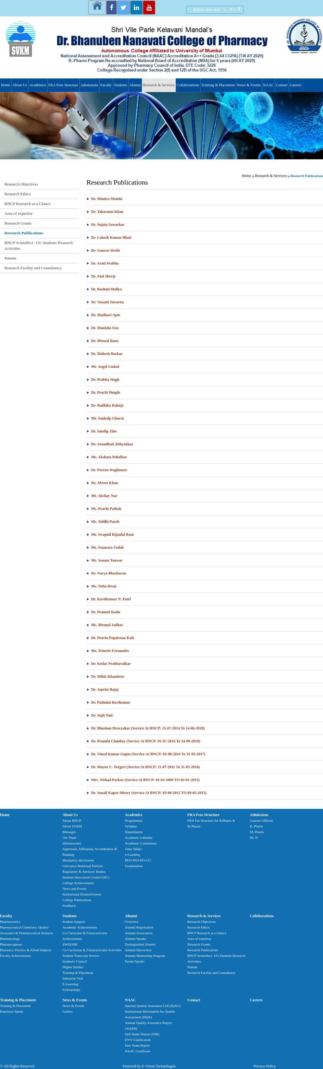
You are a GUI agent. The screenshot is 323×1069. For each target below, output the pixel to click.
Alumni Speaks (135, 938)
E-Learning (70, 984)
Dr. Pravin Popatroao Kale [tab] (110, 637)
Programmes (134, 820)
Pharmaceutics (10, 921)
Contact (282, 85)
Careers (296, 85)
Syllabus (131, 826)
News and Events (74, 888)
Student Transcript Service (80, 956)
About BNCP (71, 820)
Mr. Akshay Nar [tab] (101, 495)
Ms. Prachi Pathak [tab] (103, 508)
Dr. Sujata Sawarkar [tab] (105, 224)
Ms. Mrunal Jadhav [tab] (104, 624)
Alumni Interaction (138, 950)
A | (225, 10)
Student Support (73, 921)
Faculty (106, 85)
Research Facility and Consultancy (33, 268)
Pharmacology (10, 938)
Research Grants (18, 223)
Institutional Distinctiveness (81, 894)
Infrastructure (71, 843)
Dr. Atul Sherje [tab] (100, 276)
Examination (134, 866)
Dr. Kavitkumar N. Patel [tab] (108, 599)
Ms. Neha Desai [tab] (101, 586)
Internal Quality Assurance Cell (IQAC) (152, 1006)
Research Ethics (17, 194)
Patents (10, 258)
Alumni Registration (139, 927)
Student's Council (74, 961)
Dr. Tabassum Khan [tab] (104, 211)
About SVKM (72, 826)
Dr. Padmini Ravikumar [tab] (108, 702)
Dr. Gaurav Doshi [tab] (103, 250)
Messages (69, 832)
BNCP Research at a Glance (27, 203)
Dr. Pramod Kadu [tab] (103, 612)
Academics (37, 85)
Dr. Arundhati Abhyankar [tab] (109, 444)
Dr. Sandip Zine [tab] (101, 431)
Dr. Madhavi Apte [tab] (103, 314)
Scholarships (71, 990)
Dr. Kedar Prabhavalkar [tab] (108, 663)
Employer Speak (11, 1011)
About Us (19, 85)
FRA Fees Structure (63, 85)
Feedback (69, 905)
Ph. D (254, 837)
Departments (134, 832)
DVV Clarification (138, 1040)
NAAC (268, 85)
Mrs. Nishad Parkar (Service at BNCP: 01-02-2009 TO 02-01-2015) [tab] (143, 779)
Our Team (69, 837)
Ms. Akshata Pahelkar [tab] (106, 457)
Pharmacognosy (11, 944)
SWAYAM (69, 944)
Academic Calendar (138, 837)
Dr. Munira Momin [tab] (104, 198)
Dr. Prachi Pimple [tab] (103, 392)
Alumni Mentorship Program (145, 956)
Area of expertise (18, 213)
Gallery (67, 1011)
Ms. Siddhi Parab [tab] (103, 521)
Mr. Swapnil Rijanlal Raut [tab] (110, 534)
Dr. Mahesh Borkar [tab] (104, 353)
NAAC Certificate (137, 1051)
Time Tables (133, 849)
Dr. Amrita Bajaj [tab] (102, 689)
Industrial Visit (72, 978)
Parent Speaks (134, 961)
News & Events (249, 85)
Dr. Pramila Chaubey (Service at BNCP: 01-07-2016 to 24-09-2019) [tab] (143, 741)
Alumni (135, 85)
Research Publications (23, 233)
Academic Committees (141, 843)
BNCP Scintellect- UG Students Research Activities (38, 245)
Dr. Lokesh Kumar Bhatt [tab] (109, 237)
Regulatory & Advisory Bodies (84, 871)
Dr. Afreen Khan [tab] (102, 482)
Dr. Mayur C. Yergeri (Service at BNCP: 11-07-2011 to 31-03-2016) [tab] (143, 766)
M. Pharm (257, 832)
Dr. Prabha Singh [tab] (102, 379)
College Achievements (78, 883)
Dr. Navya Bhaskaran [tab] (106, 573)
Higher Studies (72, 967)
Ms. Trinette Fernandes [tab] (107, 650)
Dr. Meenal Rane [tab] (102, 340)
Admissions (89, 85)
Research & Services (158, 85)
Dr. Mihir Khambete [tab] (105, 676)
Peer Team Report (137, 1045)
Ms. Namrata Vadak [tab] (105, 547)
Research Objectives (21, 184)
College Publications (76, 900)
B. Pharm (256, 826)
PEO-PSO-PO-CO (137, 860)
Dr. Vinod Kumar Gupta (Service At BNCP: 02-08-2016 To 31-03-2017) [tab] (145, 754)
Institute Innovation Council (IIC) (85, 877)
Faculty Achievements (15, 956)
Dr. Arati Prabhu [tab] (102, 263)
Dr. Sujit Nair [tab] (99, 715)
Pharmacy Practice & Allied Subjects (25, 950)
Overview (131, 921)
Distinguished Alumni (140, 944)
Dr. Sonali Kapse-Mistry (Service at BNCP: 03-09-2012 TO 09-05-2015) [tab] (146, 792)
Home (5, 85)
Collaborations (188, 85)
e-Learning (132, 854)
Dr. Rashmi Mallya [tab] (104, 289)
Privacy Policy (265, 1066)
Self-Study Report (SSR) (142, 1034)
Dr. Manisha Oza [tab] (102, 327)
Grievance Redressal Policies (82, 866)
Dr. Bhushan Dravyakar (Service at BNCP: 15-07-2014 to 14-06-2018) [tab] (145, 728)
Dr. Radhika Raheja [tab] (105, 405)
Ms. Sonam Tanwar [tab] (104, 560)
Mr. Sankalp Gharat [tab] (105, 418)
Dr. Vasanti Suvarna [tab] (105, 302)
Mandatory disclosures (78, 860)
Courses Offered (261, 820)
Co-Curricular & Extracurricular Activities (91, 950)
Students (120, 85)
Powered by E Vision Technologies (149, 1066)
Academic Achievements (79, 927)
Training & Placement (218, 85)
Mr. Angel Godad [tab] (102, 366)
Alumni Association (139, 933)
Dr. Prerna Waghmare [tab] (106, 469)
